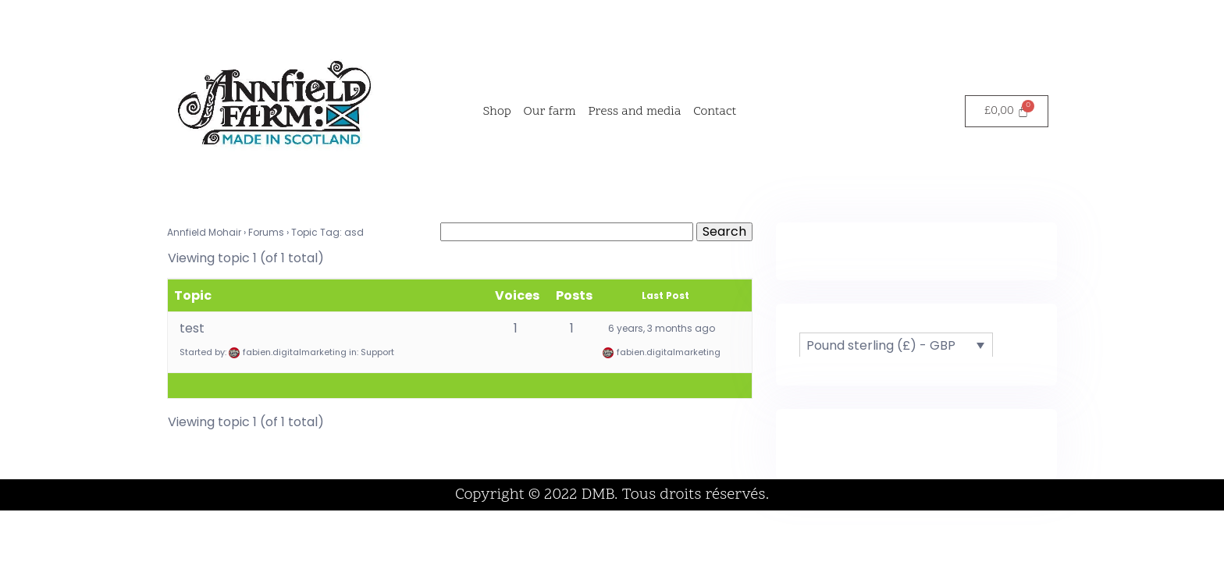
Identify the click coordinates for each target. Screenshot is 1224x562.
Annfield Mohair (204, 232)
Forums (266, 232)
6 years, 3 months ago (661, 328)
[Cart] (1006, 111)
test (192, 328)
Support (377, 352)
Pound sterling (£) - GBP (880, 345)
